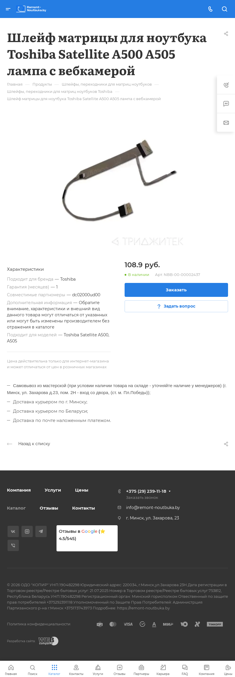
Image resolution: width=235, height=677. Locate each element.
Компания (19, 490)
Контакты (83, 508)
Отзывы (49, 508)
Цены (81, 490)
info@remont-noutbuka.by (153, 507)
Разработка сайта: (21, 641)
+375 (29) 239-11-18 (146, 491)
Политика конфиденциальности (38, 624)
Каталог (16, 508)
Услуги (53, 490)
